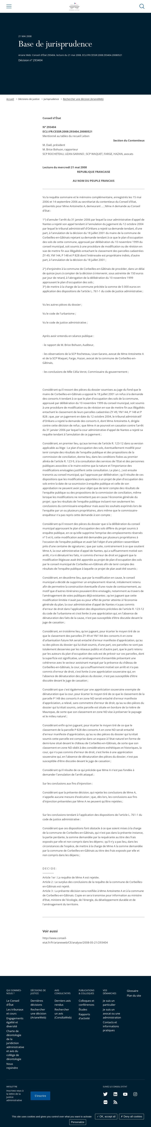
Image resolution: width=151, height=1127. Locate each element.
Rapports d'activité (84, 1016)
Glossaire (132, 991)
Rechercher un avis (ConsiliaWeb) (63, 1013)
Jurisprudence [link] (51, 99)
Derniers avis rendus (63, 1002)
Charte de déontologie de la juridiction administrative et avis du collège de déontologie (15, 1045)
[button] (142, 6)
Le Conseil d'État (12, 1002)
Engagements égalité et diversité (14, 1022)
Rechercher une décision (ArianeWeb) (83, 99)
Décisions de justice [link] (29, 99)
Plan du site (134, 995)
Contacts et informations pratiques (111, 1026)
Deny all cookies (131, 1116)
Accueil (10, 99)
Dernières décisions (37, 1002)
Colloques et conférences (86, 1002)
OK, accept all (106, 1116)
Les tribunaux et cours (14, 1011)
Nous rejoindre (12, 1066)
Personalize (77, 1122)
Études (83, 1009)
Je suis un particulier (109, 1002)
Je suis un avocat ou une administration (112, 1013)
